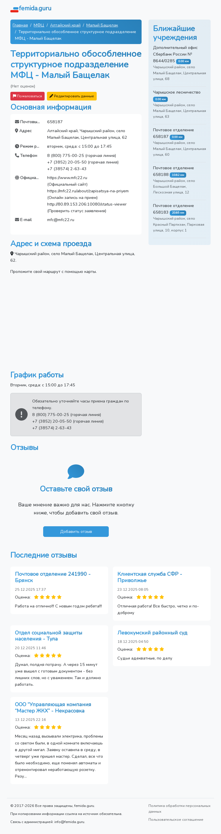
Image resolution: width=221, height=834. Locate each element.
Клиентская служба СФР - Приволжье (149, 577)
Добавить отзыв (76, 531)
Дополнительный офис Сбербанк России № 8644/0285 (175, 54)
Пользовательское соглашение (175, 819)
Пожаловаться (27, 96)
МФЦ (39, 25)
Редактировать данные (71, 96)
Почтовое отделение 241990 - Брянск (53, 577)
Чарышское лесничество (177, 92)
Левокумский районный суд (152, 632)
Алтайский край (65, 25)
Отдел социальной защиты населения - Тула (48, 636)
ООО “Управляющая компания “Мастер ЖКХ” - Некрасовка (53, 707)
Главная (20, 25)
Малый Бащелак (102, 25)
